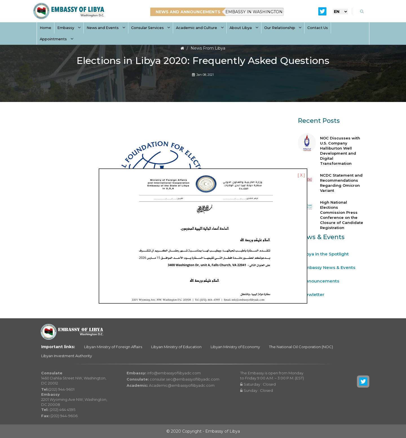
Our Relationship (283, 28)
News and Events (106, 28)
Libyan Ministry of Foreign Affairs (113, 346)
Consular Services (150, 28)
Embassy (69, 28)
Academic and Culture (200, 28)
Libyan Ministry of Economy (235, 346)
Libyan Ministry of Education (176, 346)
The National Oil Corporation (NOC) (301, 346)
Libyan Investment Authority (66, 355)
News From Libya (208, 48)
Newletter (313, 294)
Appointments (56, 39)
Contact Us (317, 28)
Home (45, 28)
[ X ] (301, 175)
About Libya (244, 28)
